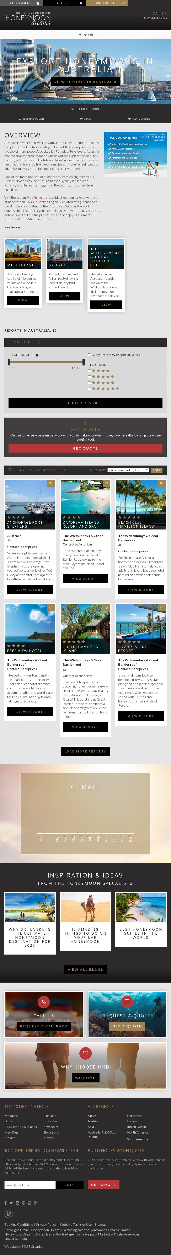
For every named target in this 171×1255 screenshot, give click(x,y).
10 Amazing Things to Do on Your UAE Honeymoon (85, 935)
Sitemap (101, 1224)
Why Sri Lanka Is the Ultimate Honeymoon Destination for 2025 (30, 937)
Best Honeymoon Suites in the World (140, 933)
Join (69, 1184)
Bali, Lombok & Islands (20, 1127)
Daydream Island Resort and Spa (81, 524)
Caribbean (134, 1116)
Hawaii (49, 1138)
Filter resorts (85, 403)
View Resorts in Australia (85, 82)
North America (138, 1132)
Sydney (9, 181)
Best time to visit (31, 118)
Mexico (9, 1138)
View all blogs (85, 969)
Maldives (11, 1116)
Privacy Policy (46, 1224)
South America (137, 1139)
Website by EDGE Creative (23, 1246)
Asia (91, 1127)
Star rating (98, 365)
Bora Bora (51, 1132)
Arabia (92, 1121)
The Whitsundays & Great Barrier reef (106, 257)
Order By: (98, 470)
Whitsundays (41, 197)
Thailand (50, 1116)
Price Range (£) (23, 355)
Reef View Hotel (24, 651)
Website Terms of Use (76, 1224)
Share (85, 118)
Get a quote (127, 1026)
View (23, 300)
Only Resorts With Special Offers (114, 355)
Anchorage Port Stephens (25, 524)
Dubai (8, 1121)
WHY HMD (85, 1078)
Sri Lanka (50, 1121)
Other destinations (85, 108)
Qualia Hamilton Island (81, 649)
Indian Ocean (136, 1127)
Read (8, 227)
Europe (132, 1121)
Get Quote (85, 448)
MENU (85, 35)
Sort (157, 470)
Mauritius (11, 1132)
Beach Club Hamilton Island (136, 524)
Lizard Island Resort (133, 649)
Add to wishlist (140, 118)
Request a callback (44, 1026)
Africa (92, 1116)
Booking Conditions (18, 1224)
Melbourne (21, 265)
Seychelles (51, 1127)
